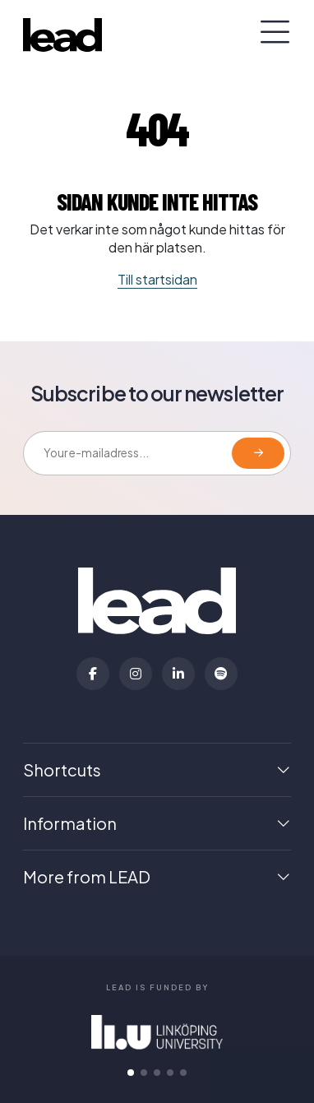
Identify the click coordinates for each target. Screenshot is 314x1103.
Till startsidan (157, 279)
